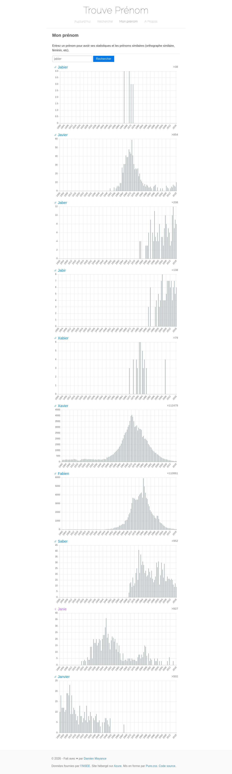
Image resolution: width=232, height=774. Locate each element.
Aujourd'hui (82, 21)
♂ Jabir (60, 270)
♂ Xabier (61, 338)
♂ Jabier (61, 67)
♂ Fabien (61, 474)
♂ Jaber (60, 203)
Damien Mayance (95, 758)
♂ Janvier (62, 677)
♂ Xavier (61, 406)
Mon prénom (128, 21)
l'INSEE (85, 765)
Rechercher (103, 58)
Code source (167, 765)
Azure (117, 765)
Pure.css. (152, 765)
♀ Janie (60, 609)
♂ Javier (61, 135)
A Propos (150, 21)
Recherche (105, 21)
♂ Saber (61, 541)
